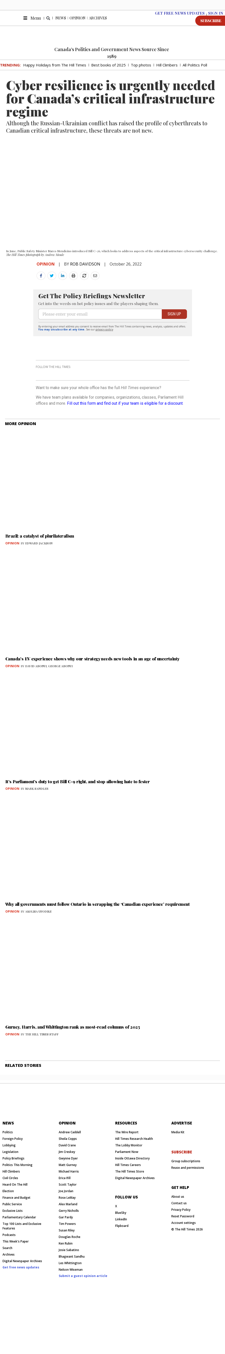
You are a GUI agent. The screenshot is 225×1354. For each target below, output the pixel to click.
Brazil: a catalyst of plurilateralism (39, 573)
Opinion (77, 24)
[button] (48, 24)
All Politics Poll (195, 71)
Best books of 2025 (108, 71)
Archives (98, 24)
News (60, 24)
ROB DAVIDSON (85, 270)
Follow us (126, 1253)
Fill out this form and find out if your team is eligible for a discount (125, 440)
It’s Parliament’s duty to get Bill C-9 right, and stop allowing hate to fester (77, 818)
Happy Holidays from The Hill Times (54, 71)
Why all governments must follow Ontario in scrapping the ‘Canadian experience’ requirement (97, 941)
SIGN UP (174, 337)
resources (126, 1179)
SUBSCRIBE (210, 26)
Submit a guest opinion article (83, 1332)
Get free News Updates (180, 19)
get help (180, 1243)
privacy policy (104, 353)
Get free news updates (21, 1324)
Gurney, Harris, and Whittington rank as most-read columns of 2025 (72, 1064)
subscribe (181, 1208)
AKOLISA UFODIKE (38, 948)
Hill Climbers (167, 71)
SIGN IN (215, 19)
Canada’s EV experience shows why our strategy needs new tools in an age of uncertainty (92, 695)
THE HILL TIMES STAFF (41, 1071)
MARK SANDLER (36, 825)
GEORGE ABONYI (60, 703)
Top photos (141, 71)
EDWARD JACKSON (38, 580)
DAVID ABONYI (36, 703)
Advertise (181, 1179)
